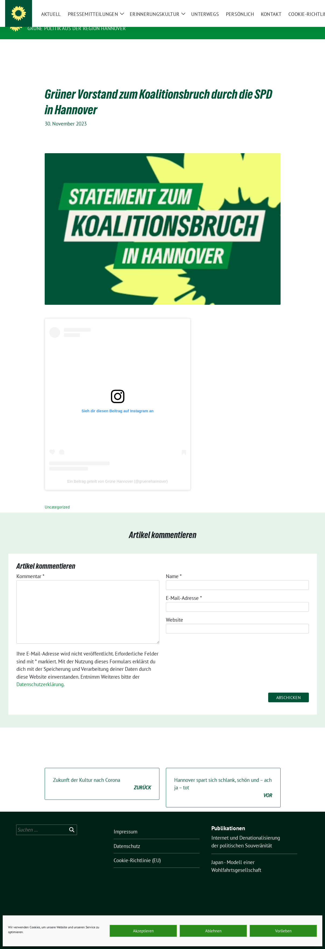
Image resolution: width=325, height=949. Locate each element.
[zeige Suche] (307, 4)
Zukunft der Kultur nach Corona (102, 775)
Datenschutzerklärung (40, 676)
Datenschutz (127, 838)
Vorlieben (283, 930)
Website (174, 611)
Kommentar (30, 568)
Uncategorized (57, 498)
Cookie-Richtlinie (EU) (137, 852)
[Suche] (299, 4)
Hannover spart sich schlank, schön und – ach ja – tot (223, 779)
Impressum (125, 823)
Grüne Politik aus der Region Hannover (76, 28)
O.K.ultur (41, 21)
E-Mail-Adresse (184, 589)
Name (174, 568)
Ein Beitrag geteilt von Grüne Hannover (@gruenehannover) (117, 473)
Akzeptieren (143, 930)
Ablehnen (213, 930)
